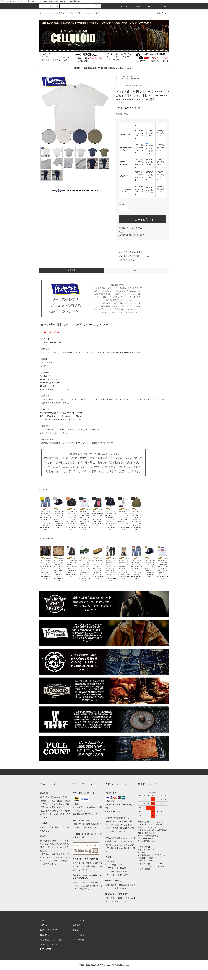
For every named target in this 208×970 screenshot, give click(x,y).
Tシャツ (124, 76)
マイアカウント (79, 920)
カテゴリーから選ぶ (55, 13)
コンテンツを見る (91, 13)
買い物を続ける (125, 260)
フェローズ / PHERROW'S (130, 78)
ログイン (148, 6)
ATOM (48, 949)
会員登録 (135, 6)
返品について (125, 231)
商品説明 (71, 270)
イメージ (136, 270)
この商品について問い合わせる (132, 256)
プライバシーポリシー (49, 944)
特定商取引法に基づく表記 (131, 235)
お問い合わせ (160, 13)
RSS (42, 949)
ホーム (42, 13)
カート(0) (162, 6)
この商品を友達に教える (129, 252)
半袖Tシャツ (132, 76)
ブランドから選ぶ (73, 13)
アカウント (121, 6)
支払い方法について (48, 925)
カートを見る (78, 935)
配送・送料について (48, 930)
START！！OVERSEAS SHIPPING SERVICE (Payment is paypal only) (104, 68)
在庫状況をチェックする (130, 228)
